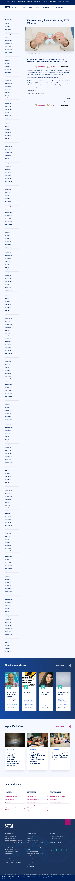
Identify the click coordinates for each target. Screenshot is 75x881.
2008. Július (7, 640)
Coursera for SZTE (8, 805)
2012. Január (8, 519)
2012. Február (8, 516)
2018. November (8, 284)
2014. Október (8, 425)
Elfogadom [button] (69, 878)
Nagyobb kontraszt (69, 3)
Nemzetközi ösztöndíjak (9, 799)
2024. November (25, 13)
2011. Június (7, 539)
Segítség (69, 874)
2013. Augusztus (8, 465)
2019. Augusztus (8, 258)
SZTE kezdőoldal (7, 1)
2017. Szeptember (9, 324)
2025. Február (8, 69)
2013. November (8, 456)
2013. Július (7, 468)
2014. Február (8, 447)
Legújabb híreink (10, 749)
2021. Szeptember (9, 187)
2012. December (8, 488)
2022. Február (8, 172)
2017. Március (8, 341)
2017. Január (8, 347)
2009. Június (7, 608)
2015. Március (8, 410)
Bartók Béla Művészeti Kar (10, 838)
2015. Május (7, 404)
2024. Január (8, 106)
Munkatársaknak (37, 1)
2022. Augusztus (8, 155)
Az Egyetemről (15, 7)
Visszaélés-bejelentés (43, 874)
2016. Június (7, 367)
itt (35, 90)
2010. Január (8, 588)
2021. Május (7, 198)
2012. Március (8, 513)
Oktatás (24, 7)
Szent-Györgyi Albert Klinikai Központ (35, 862)
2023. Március (8, 135)
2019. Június (7, 264)
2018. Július (7, 295)
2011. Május (7, 542)
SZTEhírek (14, 13)
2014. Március (8, 445)
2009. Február (8, 619)
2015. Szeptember (9, 393)
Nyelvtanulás (7, 802)
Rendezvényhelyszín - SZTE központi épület (36, 847)
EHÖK (28, 849)
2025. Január (8, 72)
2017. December (8, 316)
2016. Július (7, 364)
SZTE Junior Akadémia (31, 802)
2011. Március (8, 548)
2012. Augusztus (8, 499)
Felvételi (13, 1)
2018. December (8, 281)
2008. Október (8, 631)
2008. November (8, 628)
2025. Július (7, 55)
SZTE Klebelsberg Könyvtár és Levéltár (35, 805)
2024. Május (7, 95)
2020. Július (7, 227)
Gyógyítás (37, 7)
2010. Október (8, 562)
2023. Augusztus (8, 121)
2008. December (8, 625)
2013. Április (8, 476)
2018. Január (8, 313)
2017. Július (7, 330)
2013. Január (8, 485)
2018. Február (8, 310)
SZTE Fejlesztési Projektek (32, 851)
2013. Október (8, 459)
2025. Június (7, 58)
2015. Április (8, 407)
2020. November (8, 215)
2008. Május (7, 648)
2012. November (8, 490)
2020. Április (8, 235)
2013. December (8, 453)
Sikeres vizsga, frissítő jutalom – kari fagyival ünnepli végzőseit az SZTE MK (60, 756)
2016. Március (8, 376)
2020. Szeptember (9, 221)
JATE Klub (29, 810)
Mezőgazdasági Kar (8, 853)
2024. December (8, 75)
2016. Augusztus (8, 361)
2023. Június (7, 126)
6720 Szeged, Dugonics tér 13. (58, 836)
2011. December (8, 522)
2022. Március (8, 169)
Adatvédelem (61, 1)
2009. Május (7, 611)
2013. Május (7, 473)
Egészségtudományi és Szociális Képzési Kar (14, 842)
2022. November (8, 146)
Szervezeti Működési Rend (32, 840)
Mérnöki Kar (7, 855)
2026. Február (8, 35)
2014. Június (7, 436)
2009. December (8, 591)
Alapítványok (30, 836)
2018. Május (7, 301)
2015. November (8, 387)
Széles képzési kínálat (31, 796)
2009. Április (8, 614)
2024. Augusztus (8, 86)
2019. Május (7, 267)
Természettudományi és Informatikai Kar (13, 862)
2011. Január (8, 554)
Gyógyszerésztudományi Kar (10, 849)
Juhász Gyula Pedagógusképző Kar (12, 851)
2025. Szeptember (9, 49)
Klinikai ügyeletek (30, 866)
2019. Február (8, 275)
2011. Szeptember (9, 531)
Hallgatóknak (29, 1)
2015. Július (7, 399)
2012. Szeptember (9, 496)
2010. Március (8, 582)
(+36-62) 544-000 (56, 838)
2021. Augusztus (8, 189)
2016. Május (7, 370)
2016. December (8, 350)
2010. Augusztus (8, 568)
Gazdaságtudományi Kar (10, 847)
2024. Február (8, 103)
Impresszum (62, 874)
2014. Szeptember (9, 427)
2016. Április (8, 373)
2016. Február (8, 379)
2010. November (8, 559)
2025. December (8, 40)
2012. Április (8, 511)
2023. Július (7, 123)
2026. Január (8, 37)
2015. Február (8, 413)
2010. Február (8, 585)
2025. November (8, 43)
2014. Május (7, 439)
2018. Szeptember (9, 290)
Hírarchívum (19, 13)
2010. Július (7, 571)
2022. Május (7, 164)
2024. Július (7, 89)
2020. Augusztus (8, 224)
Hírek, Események (58, 7)
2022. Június (7, 161)
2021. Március (8, 204)
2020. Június (7, 230)
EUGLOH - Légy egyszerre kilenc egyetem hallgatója (13, 808)
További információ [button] (7, 878)
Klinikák (28, 864)
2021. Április (8, 201)
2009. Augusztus (8, 602)
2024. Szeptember (9, 83)
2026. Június (7, 23)
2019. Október (8, 252)
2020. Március (8, 238)
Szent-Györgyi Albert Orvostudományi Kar (13, 858)
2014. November (8, 422)
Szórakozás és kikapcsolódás (56, 802)
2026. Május (7, 26)
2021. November (8, 181)
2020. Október (8, 218)
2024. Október (8, 80)
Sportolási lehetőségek (54, 799)
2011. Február (8, 551)
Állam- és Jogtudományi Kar (10, 836)
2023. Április (8, 132)
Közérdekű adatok (54, 874)
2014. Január (8, 450)
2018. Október (8, 287)
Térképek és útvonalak (56, 842)
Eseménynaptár (60, 665)
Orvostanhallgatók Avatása (63, 693)
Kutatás (30, 7)
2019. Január (8, 278)
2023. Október (8, 115)
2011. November (8, 525)
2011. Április (8, 545)
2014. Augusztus (8, 430)
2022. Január (8, 175)
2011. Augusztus (8, 533)
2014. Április (8, 442)
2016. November (8, 353)
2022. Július (7, 158)
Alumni (45, 1)
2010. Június (7, 574)
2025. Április (8, 63)
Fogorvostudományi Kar (9, 845)
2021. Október (8, 184)
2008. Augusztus (8, 637)
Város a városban (53, 805)
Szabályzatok (30, 838)
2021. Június (7, 195)
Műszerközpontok (47, 7)
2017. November (8, 318)
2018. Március (8, 307)
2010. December (8, 556)
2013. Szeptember (9, 462)
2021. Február (8, 207)
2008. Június (7, 642)
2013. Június (7, 470)
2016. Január (8, 381)
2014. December (8, 419)
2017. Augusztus (8, 327)
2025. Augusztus (8, 52)
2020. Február (8, 241)
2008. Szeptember (9, 634)
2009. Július (7, 605)
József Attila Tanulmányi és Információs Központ (37, 845)
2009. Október (8, 597)
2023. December (8, 109)
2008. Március (8, 651)
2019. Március (8, 273)
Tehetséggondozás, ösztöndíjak (11, 796)
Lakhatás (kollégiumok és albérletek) (57, 796)
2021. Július (7, 192)
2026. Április (8, 29)
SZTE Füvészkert (30, 807)
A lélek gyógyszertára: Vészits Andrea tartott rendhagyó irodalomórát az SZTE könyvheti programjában (37, 758)
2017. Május (7, 336)
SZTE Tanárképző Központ (10, 860)
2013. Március (8, 479)
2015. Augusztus (8, 396)
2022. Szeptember (9, 152)
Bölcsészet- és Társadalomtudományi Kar (13, 840)
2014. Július (7, 433)
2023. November (8, 112)
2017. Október (8, 321)
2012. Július (7, 502)
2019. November (8, 250)
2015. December (8, 384)
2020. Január (8, 244)
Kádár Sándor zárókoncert (45, 693)
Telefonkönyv (53, 1)
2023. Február (8, 138)
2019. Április (8, 270)
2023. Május (7, 129)
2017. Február (8, 344)
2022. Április (8, 166)
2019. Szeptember (9, 255)
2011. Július (7, 536)
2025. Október (8, 46)
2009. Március (8, 617)
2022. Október (8, 149)
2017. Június (7, 333)
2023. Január (8, 141)
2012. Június (7, 505)
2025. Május (7, 60)
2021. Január (8, 209)
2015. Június (7, 402)
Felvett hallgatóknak (21, 1)
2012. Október (8, 493)
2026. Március (8, 32)
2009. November (8, 594)
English (67, 1)
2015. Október (8, 390)
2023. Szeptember (9, 118)
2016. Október (8, 356)
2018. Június (7, 298)
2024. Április (8, 98)
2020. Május (7, 232)
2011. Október (8, 528)
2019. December (8, 247)
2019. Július (7, 261)
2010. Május (7, 576)
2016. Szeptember (9, 359)
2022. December (8, 144)
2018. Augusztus (8, 293)
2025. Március (8, 66)
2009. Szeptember (9, 599)
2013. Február (8, 482)
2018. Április (8, 304)
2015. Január (8, 416)
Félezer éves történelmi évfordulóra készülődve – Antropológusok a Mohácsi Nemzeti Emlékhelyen (13, 759)
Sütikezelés (26, 874)
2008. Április (8, 645)
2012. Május (7, 508)
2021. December (8, 178)
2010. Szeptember (9, 565)
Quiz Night (27, 692)
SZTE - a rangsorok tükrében (33, 799)
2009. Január (8, 622)
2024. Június (7, 92)
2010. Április (8, 579)
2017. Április (8, 338)
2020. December (8, 212)
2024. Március (8, 101)
